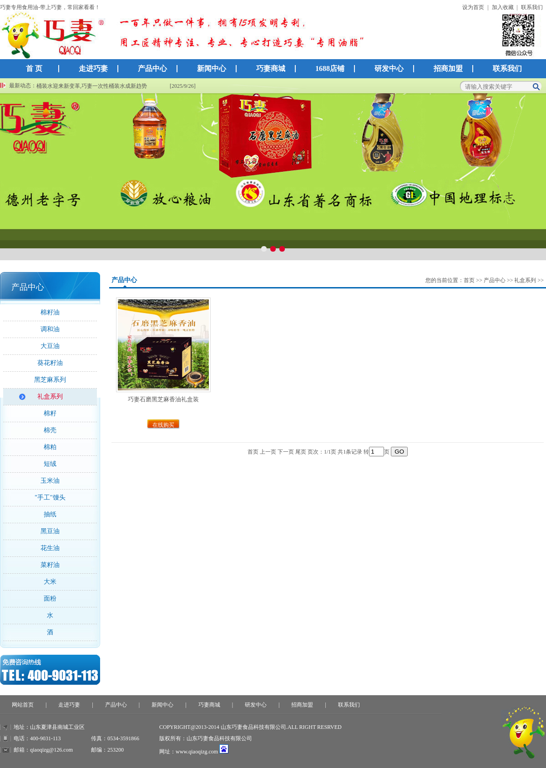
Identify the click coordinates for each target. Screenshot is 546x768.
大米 (50, 581)
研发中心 (389, 68)
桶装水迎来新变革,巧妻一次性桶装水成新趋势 (91, 86)
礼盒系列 (50, 396)
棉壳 (50, 430)
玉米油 (50, 480)
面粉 (50, 598)
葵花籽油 (50, 362)
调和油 (50, 329)
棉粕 (50, 447)
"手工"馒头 (50, 497)
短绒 (50, 463)
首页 (469, 280)
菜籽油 (50, 564)
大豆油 (50, 346)
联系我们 (532, 7)
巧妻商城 (270, 68)
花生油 (50, 548)
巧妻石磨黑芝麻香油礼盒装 (163, 399)
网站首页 (23, 705)
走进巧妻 (97, 65)
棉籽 (50, 413)
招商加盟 (448, 68)
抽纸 (50, 514)
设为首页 (473, 7)
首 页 (34, 68)
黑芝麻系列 (50, 379)
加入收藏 (503, 7)
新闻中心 (215, 65)
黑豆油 (50, 531)
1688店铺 (329, 68)
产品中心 (156, 65)
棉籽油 (50, 312)
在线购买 (163, 425)
